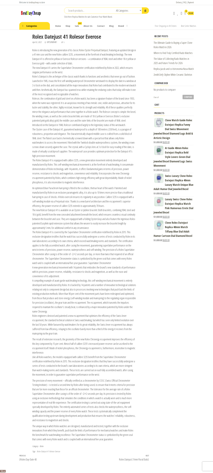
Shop (67, 25)
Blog (111, 25)
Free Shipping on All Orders (165, 25)
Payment (191, 2)
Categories (31, 25)
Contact (101, 25)
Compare (188, 97)
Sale (78, 24)
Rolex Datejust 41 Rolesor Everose (48, 451)
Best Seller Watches (188, 25)
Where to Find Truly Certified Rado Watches (173, 53)
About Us (88, 25)
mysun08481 (52, 42)
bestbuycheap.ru (35, 2)
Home (58, 25)
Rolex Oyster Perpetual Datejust (93, 50)
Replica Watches (78, 16)
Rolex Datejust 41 (44, 160)
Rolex (41, 446)
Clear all (156, 97)
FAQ (184, 2)
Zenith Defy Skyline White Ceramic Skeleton (173, 74)
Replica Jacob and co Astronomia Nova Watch (174, 69)
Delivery (179, 2)
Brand (121, 25)
